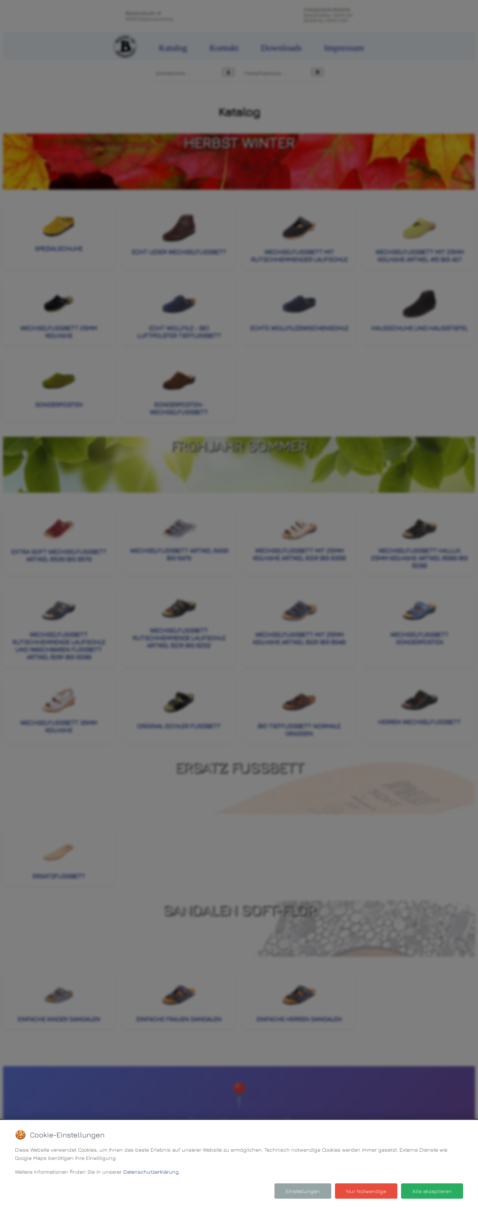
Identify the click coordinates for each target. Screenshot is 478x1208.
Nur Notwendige (366, 1191)
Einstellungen (303, 1191)
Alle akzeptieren (432, 1191)
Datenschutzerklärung (151, 1171)
